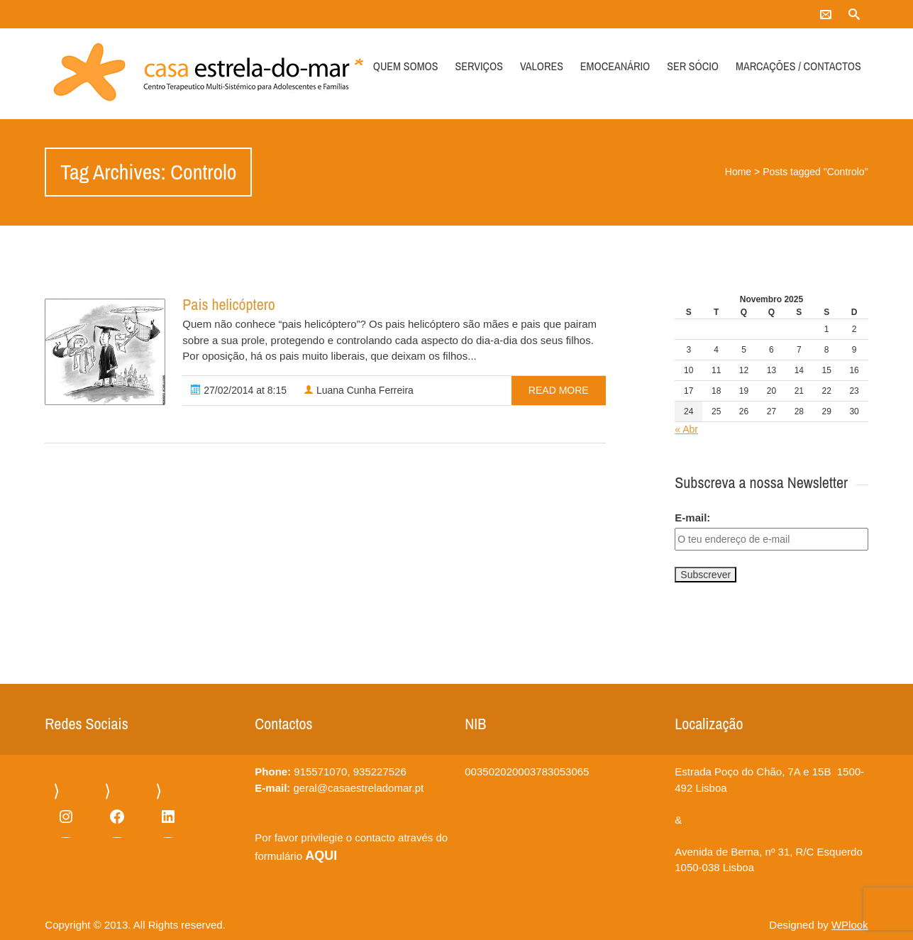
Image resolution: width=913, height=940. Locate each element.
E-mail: (692, 518)
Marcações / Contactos (798, 66)
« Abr (686, 429)
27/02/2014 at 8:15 (239, 390)
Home (738, 171)
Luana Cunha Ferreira (359, 390)
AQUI (321, 855)
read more (559, 390)
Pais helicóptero (228, 304)
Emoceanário (615, 66)
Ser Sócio (693, 66)
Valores (541, 66)
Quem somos (405, 66)
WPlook (849, 925)
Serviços (479, 66)
